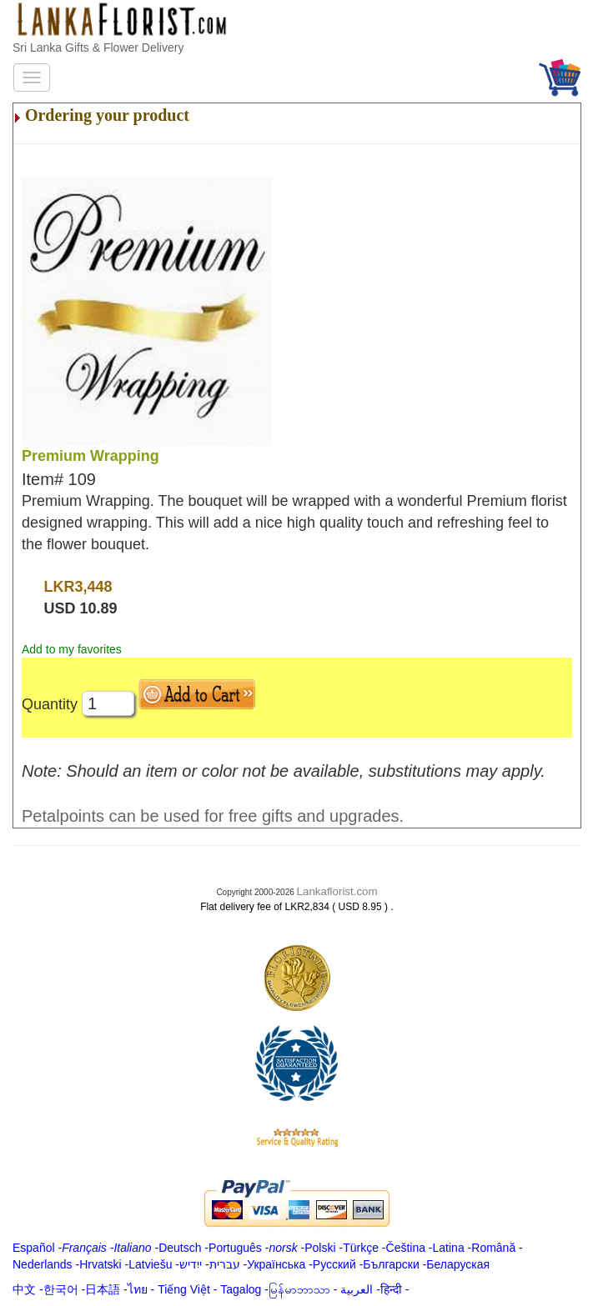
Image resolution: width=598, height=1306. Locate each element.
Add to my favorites (72, 649)
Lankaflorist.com (337, 891)
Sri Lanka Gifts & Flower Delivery (98, 47)
